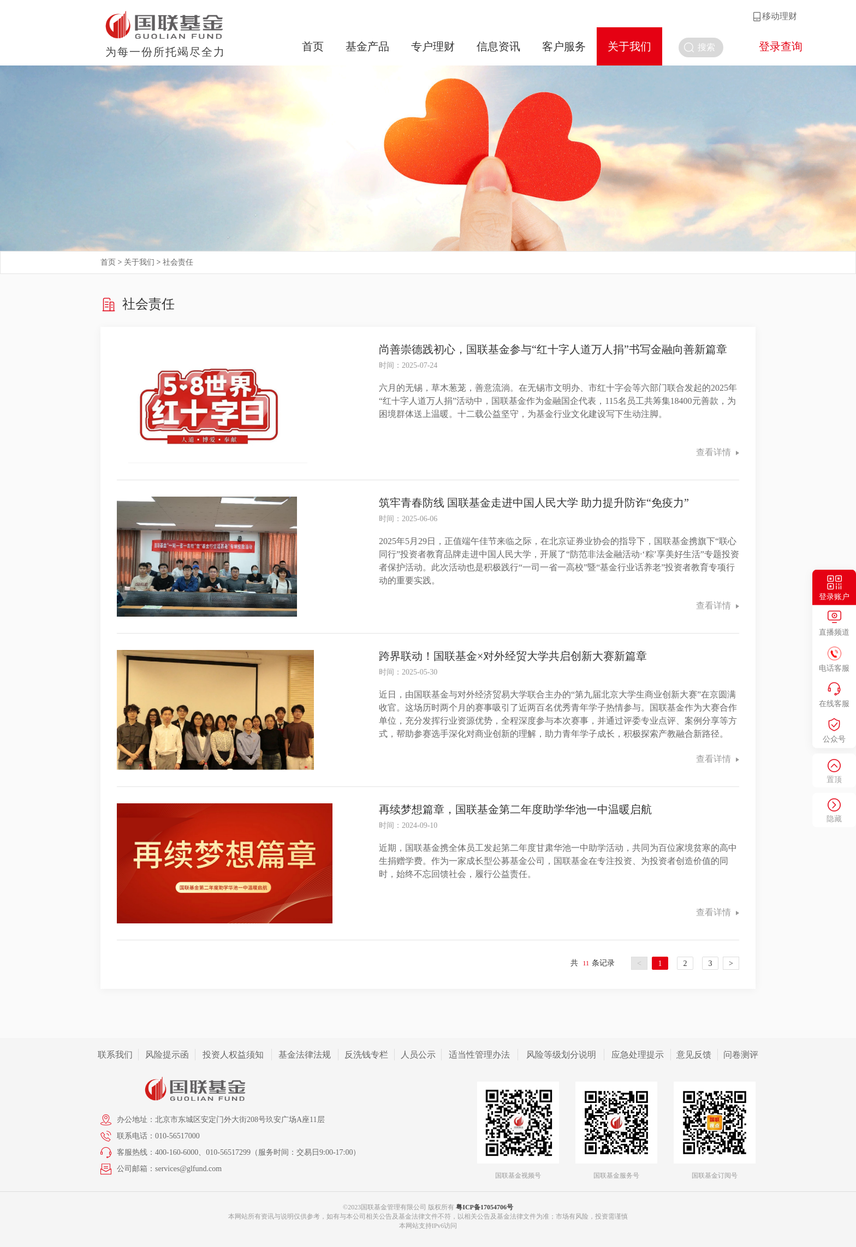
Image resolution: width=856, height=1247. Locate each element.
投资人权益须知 (233, 1054)
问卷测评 (740, 1054)
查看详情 (717, 452)
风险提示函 (167, 1054)
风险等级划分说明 (561, 1054)
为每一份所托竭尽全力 (165, 52)
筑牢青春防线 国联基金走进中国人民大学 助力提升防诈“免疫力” (534, 503)
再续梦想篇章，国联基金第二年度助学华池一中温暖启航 (515, 809)
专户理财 (433, 46)
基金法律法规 (304, 1054)
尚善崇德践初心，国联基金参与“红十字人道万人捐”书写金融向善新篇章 (553, 349)
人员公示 (418, 1054)
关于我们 (629, 46)
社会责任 (178, 262)
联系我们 (115, 1054)
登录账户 (834, 596)
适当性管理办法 (479, 1054)
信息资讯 (498, 46)
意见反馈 (693, 1054)
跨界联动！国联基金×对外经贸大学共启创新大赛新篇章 (513, 656)
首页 (313, 46)
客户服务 (564, 46)
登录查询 (780, 46)
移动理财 (779, 16)
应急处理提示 (637, 1054)
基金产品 (367, 46)
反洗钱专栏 (366, 1054)
